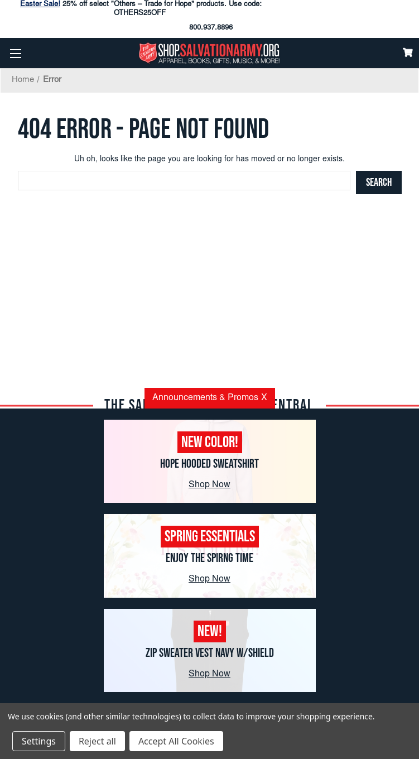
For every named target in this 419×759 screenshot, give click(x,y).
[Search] (379, 182)
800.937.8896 (211, 28)
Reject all (97, 741)
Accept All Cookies (176, 741)
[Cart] (408, 52)
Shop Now (209, 485)
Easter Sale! (40, 4)
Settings (39, 741)
